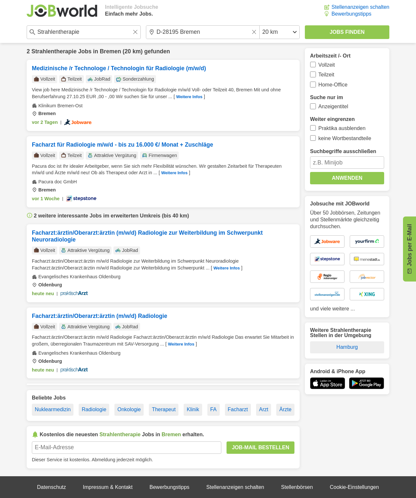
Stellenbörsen (297, 487)
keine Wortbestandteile (344, 138)
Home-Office (333, 84)
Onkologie (129, 409)
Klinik (193, 409)
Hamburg (347, 347)
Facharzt (238, 409)
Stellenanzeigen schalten (360, 7)
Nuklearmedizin (53, 409)
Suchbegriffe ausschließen (343, 151)
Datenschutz (51, 487)
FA (213, 409)
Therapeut (164, 409)
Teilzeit (326, 74)
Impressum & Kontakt (108, 487)
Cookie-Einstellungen (354, 487)
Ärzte (286, 409)
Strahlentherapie (54, 51)
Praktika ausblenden (342, 128)
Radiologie (94, 409)
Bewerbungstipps (351, 14)
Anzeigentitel (333, 106)
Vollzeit (326, 65)
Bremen (110, 51)
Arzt (263, 409)
